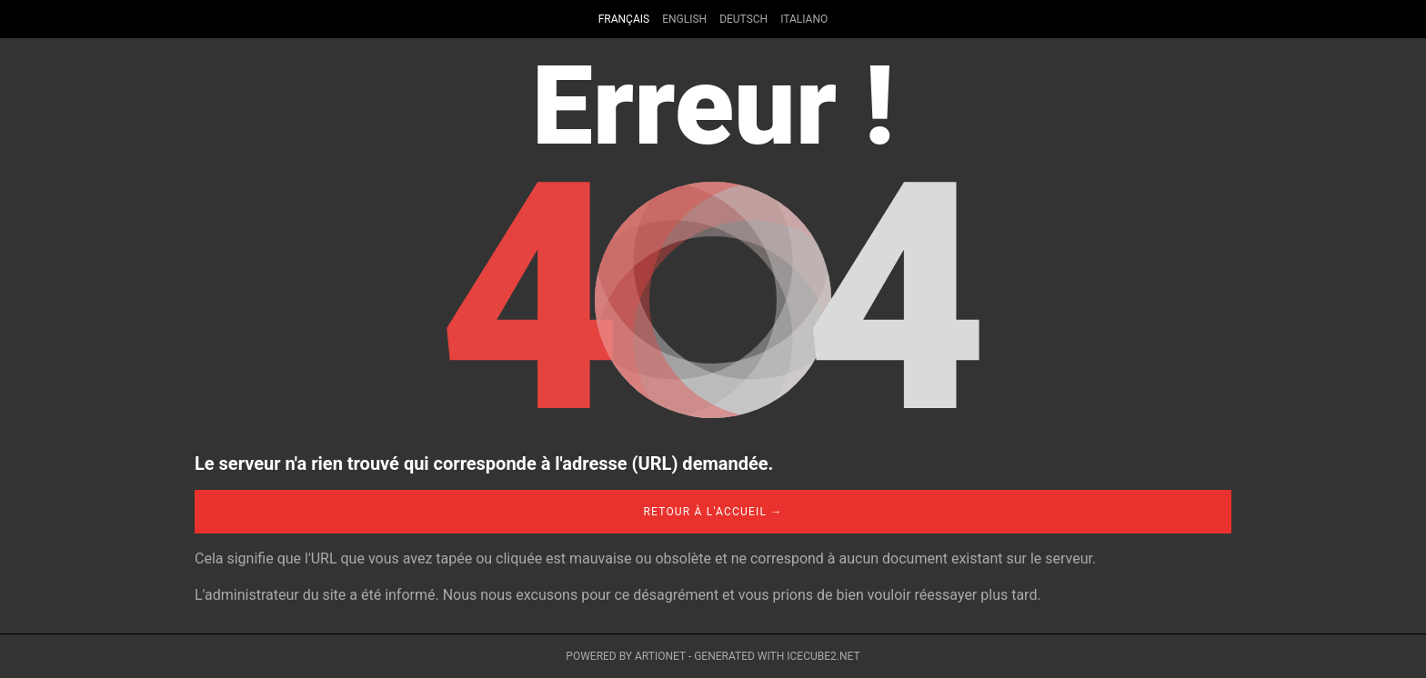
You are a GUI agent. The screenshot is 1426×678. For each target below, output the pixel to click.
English (684, 19)
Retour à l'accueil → (712, 511)
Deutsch (743, 19)
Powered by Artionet (626, 656)
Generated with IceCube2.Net (776, 656)
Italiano (804, 19)
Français (623, 19)
